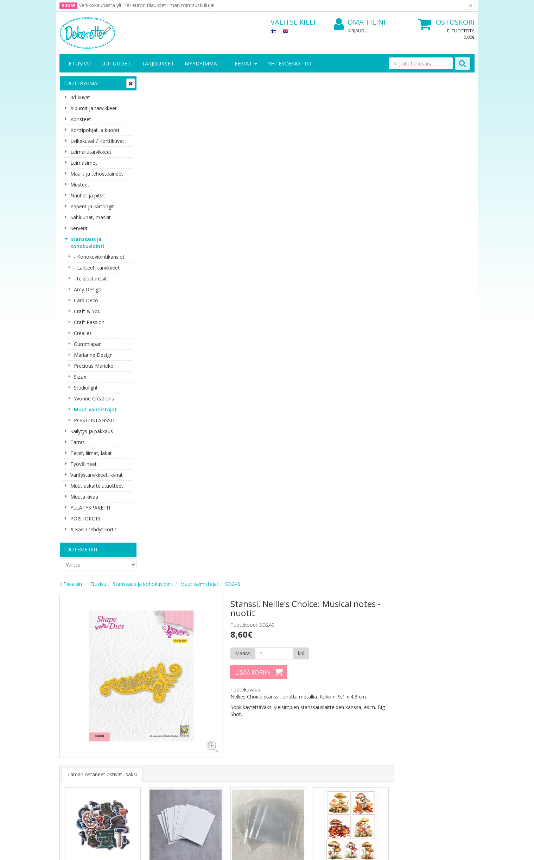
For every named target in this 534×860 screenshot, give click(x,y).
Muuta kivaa (84, 496)
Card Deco (86, 300)
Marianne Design (93, 355)
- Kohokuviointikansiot (99, 256)
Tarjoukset (157, 63)
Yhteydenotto (289, 63)
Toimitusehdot (140, 730)
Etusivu (80, 63)
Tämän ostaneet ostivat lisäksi (186, 270)
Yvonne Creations (94, 398)
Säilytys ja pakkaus (91, 431)
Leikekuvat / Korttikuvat (97, 141)
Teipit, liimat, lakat (91, 453)
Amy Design (87, 289)
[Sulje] (471, 6)
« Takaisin (155, 82)
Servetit (79, 228)
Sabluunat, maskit (90, 217)
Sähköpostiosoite (191, 648)
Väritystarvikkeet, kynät (96, 475)
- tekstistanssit (90, 278)
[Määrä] (356, 152)
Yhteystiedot (75, 730)
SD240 (317, 82)
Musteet (79, 184)
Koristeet (80, 119)
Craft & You (87, 311)
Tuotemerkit (80, 549)
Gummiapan (88, 344)
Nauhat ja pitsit (87, 195)
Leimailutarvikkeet (91, 151)
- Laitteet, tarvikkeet (97, 267)
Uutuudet (116, 63)
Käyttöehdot (138, 741)
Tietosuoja (136, 720)
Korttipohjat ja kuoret (95, 130)
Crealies (83, 333)
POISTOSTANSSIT (94, 420)
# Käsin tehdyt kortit (93, 529)
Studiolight (86, 387)
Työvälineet (83, 464)
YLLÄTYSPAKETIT (90, 507)
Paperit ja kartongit (92, 206)
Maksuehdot (138, 751)
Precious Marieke (93, 365)
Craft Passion (89, 322)
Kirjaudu (358, 30)
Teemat (244, 63)
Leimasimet (83, 162)
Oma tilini (360, 22)
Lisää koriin (335, 171)
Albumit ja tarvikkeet (93, 108)
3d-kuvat (80, 97)
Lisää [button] (183, 392)
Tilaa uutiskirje (189, 676)
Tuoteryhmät (82, 83)
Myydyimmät (203, 63)
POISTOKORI (85, 518)
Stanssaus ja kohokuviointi (87, 242)
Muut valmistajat (95, 409)
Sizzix (80, 376)
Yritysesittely (75, 720)
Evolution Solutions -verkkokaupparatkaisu (430, 849)
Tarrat (77, 442)
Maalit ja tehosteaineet (96, 173)
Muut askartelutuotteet (96, 485)
